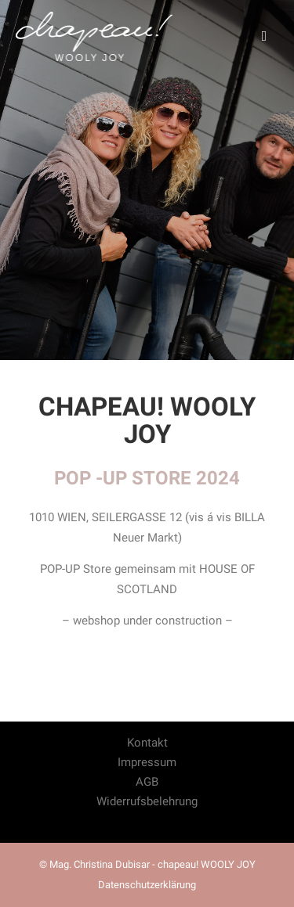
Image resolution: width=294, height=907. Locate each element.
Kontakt (147, 743)
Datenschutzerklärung (147, 885)
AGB (147, 782)
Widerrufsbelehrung (147, 801)
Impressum (147, 762)
